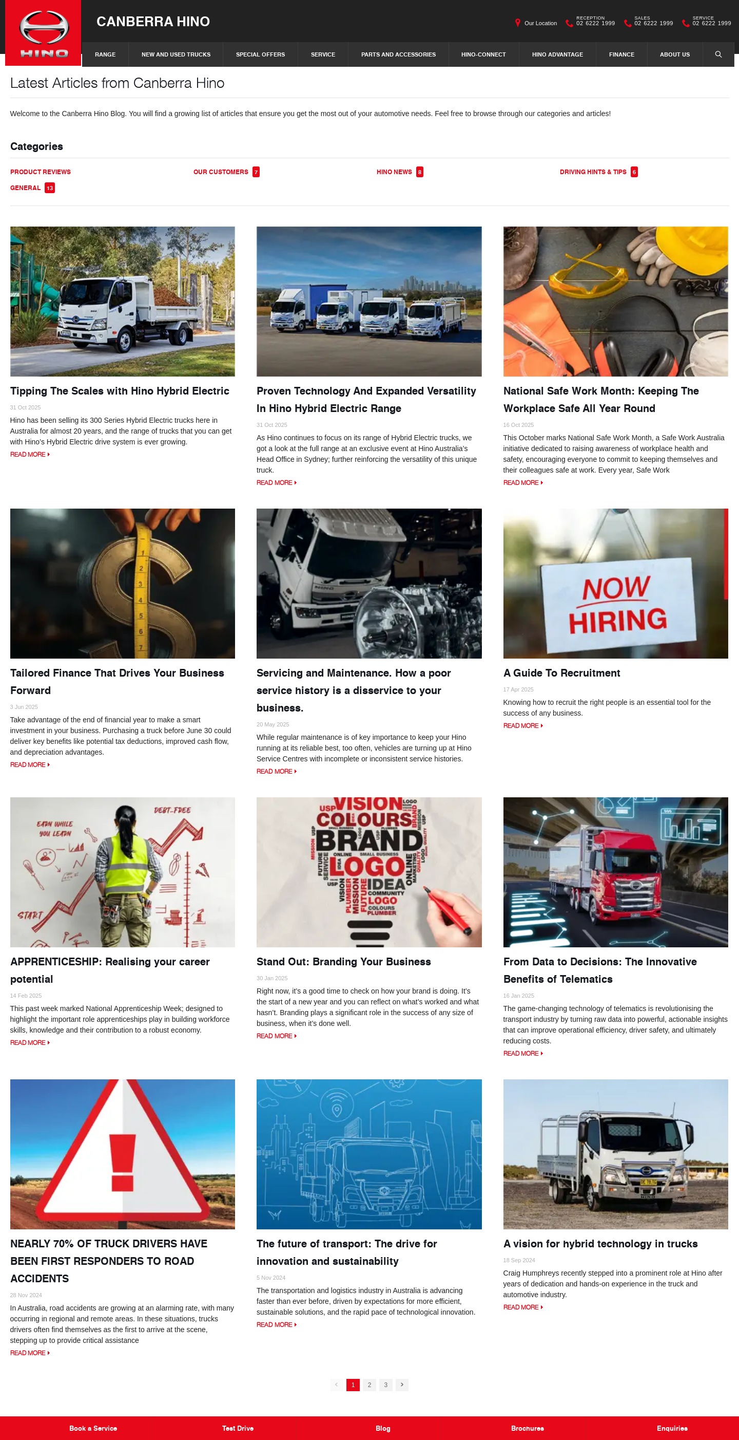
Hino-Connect (483, 54)
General (32, 188)
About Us (675, 54)
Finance (621, 54)
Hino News (400, 172)
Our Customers (226, 172)
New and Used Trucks (176, 54)
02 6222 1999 (593, 23)
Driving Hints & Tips (599, 172)
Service (323, 54)
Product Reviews (40, 172)
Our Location (540, 23)
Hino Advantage (557, 54)
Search (713, 54)
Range (105, 54)
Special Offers (260, 54)
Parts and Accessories (398, 54)
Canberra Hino (154, 21)
